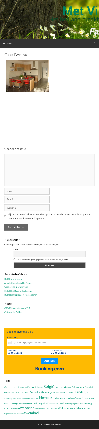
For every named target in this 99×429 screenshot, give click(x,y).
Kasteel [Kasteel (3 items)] (59, 392)
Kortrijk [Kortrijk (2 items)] (71, 393)
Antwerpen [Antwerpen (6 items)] (10, 387)
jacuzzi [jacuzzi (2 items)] (52, 393)
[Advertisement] (49, 117)
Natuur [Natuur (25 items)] (45, 397)
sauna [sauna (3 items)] (67, 404)
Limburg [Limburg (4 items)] (8, 398)
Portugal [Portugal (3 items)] (14, 404)
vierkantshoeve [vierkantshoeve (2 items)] (10, 408)
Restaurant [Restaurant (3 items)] (23, 404)
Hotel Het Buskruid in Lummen (18, 291)
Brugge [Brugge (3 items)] (68, 387)
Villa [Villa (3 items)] (18, 408)
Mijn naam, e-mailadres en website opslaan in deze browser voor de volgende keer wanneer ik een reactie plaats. (48, 216)
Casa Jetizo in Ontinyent (16, 287)
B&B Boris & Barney (13, 279)
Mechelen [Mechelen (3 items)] (21, 398)
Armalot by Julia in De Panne (18, 283)
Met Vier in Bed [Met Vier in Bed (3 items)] (31, 398)
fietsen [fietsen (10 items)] (24, 392)
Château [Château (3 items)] (75, 387)
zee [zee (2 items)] (15, 414)
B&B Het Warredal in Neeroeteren (20, 294)
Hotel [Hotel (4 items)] (47, 392)
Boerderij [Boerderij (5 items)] (60, 387)
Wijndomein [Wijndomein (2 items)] (8, 414)
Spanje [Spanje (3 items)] (73, 404)
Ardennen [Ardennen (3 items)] (39, 387)
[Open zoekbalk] (95, 43)
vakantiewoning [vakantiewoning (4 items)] (84, 403)
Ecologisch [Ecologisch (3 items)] (89, 387)
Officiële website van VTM (17, 308)
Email (16, 249)
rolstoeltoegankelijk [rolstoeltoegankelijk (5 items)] (39, 403)
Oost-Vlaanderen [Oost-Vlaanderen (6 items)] (84, 398)
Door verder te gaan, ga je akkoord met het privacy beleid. (41, 259)
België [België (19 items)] (48, 386)
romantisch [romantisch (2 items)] (54, 404)
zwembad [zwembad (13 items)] (31, 413)
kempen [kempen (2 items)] (65, 393)
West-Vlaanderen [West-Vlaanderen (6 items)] (80, 408)
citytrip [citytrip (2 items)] (81, 387)
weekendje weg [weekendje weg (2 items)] (40, 408)
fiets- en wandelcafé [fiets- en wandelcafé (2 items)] (11, 393)
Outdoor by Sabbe (13, 312)
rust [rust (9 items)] (61, 403)
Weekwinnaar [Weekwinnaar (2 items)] (52, 408)
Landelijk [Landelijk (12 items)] (81, 392)
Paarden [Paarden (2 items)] (7, 404)
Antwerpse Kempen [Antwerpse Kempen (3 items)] (26, 387)
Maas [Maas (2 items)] (14, 399)
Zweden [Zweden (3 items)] (20, 413)
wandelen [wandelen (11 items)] (27, 408)
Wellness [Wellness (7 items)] (63, 408)
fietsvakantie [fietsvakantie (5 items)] (37, 392)
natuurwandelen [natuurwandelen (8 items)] (63, 398)
